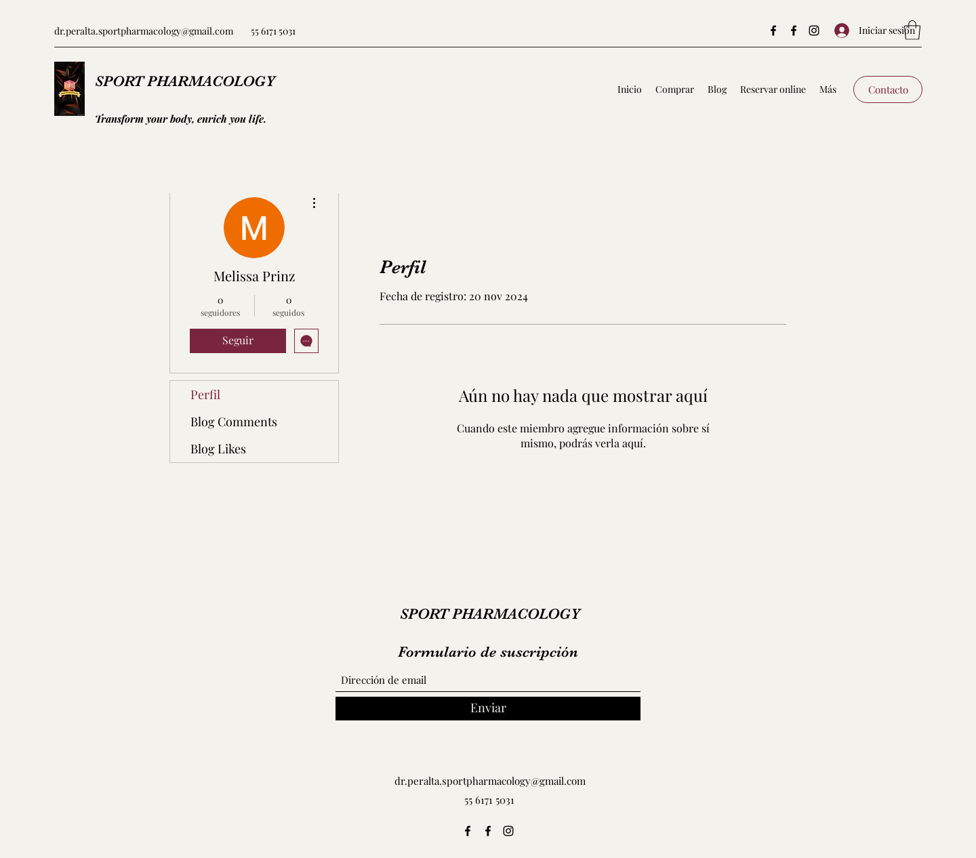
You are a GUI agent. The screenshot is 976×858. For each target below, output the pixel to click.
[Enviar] (488, 708)
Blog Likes (218, 449)
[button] (912, 30)
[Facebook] (773, 30)
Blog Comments (233, 421)
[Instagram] (814, 30)
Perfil (205, 394)
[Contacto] (887, 89)
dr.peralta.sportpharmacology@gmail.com (143, 30)
